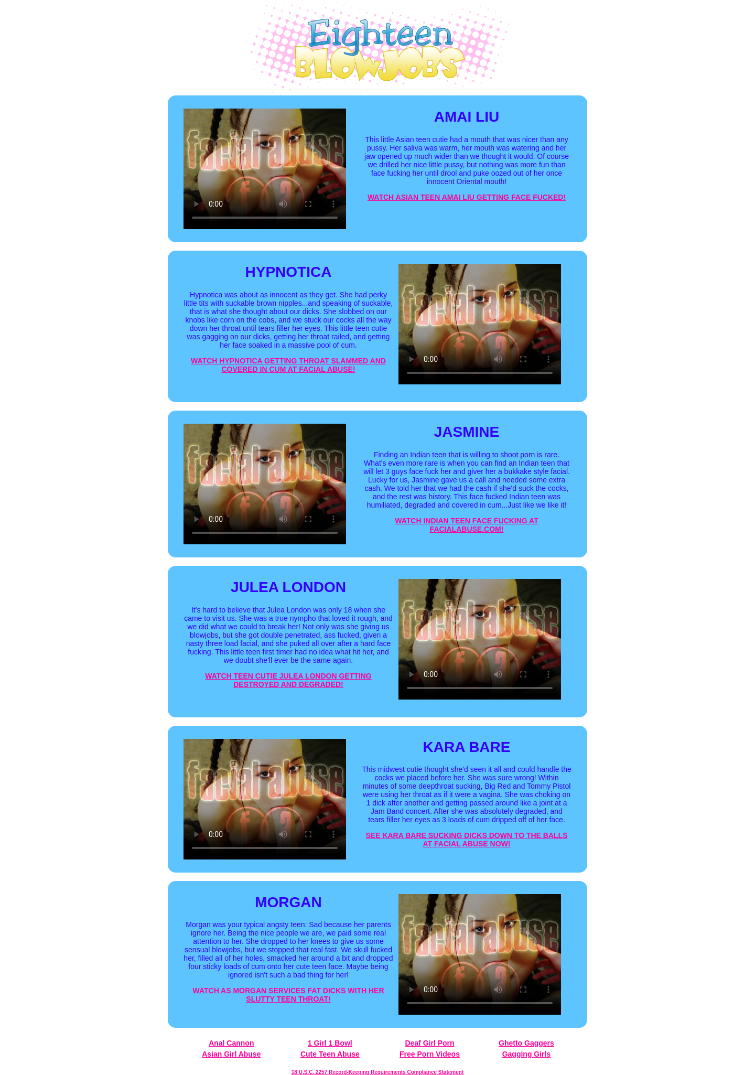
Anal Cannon (231, 1043)
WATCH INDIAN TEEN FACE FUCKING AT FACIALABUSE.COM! (466, 525)
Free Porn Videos (430, 1054)
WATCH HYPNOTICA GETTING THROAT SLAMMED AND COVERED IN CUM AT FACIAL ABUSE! (288, 365)
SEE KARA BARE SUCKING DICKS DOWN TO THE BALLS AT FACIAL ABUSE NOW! (466, 839)
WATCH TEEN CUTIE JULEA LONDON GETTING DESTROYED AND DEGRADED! (288, 680)
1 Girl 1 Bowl (330, 1043)
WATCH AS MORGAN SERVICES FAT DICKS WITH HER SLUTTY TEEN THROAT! (288, 994)
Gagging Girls (526, 1054)
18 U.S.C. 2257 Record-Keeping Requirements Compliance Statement (377, 1072)
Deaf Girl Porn (429, 1043)
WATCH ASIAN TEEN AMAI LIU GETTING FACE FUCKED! (467, 197)
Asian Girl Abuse (231, 1054)
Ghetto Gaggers (526, 1043)
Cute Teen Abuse (330, 1054)
